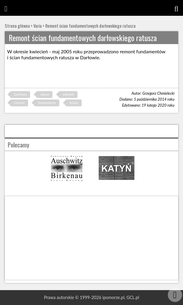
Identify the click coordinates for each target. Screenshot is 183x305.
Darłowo (20, 94)
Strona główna (17, 26)
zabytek (68, 94)
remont (19, 103)
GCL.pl (132, 297)
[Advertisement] (91, 238)
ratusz (44, 94)
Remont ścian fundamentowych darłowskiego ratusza (90, 26)
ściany (73, 103)
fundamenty (47, 103)
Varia (37, 26)
